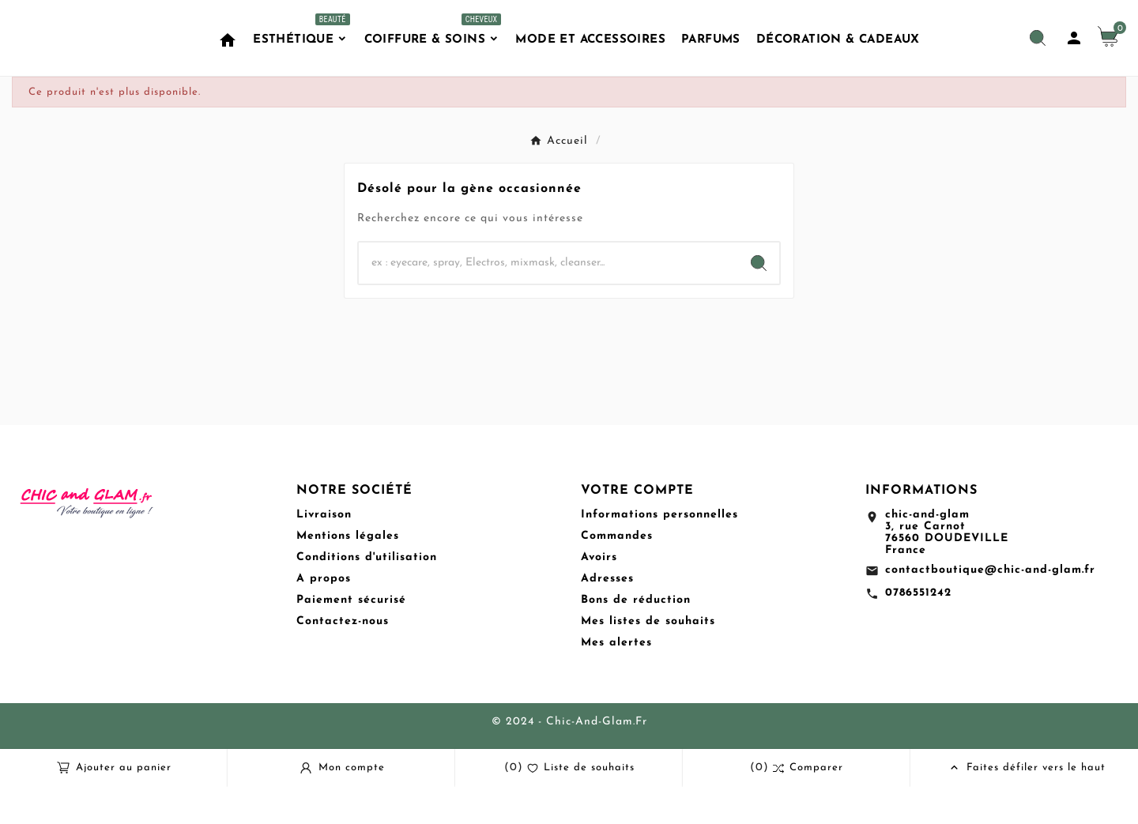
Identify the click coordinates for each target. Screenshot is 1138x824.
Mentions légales (347, 573)
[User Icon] (1074, 56)
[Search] (759, 300)
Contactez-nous (342, 658)
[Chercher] (548, 300)
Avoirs (599, 594)
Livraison (324, 552)
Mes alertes (616, 680)
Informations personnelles (659, 552)
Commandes (617, 573)
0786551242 (918, 630)
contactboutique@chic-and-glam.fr (990, 607)
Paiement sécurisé (351, 637)
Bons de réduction (636, 637)
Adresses (607, 616)
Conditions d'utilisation (366, 594)
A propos (323, 616)
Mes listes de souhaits (648, 658)
